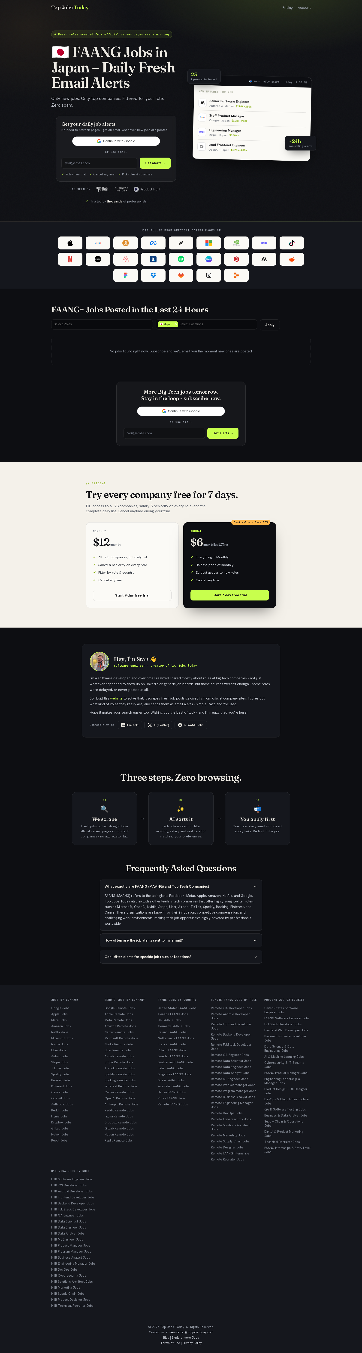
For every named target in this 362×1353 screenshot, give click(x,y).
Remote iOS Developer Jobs (231, 1008)
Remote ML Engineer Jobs (229, 1079)
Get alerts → (222, 433)
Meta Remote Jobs (118, 1020)
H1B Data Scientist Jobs (68, 1221)
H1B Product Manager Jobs (70, 1245)
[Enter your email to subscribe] (99, 163)
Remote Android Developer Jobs (230, 1016)
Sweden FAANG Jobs (173, 1056)
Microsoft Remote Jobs (121, 1038)
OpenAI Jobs (60, 1098)
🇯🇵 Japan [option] (168, 324)
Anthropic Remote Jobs (121, 1104)
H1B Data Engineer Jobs (68, 1227)
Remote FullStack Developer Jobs (231, 1046)
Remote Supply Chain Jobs (230, 1141)
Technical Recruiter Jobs (282, 1142)
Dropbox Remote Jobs (121, 1122)
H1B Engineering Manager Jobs (73, 1263)
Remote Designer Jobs (227, 1147)
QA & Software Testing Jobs (285, 1109)
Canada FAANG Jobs (173, 1014)
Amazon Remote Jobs (120, 1026)
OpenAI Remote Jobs (120, 1098)
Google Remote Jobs (120, 1008)
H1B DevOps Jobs (64, 1269)
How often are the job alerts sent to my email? (181, 940)
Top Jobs (70, 7)
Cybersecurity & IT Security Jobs (284, 1065)
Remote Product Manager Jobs (233, 1085)
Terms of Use (170, 1343)
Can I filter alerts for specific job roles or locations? (181, 956)
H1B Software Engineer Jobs (71, 1179)
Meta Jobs (59, 1020)
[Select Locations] (192, 324)
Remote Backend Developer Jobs (231, 1036)
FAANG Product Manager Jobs (286, 1073)
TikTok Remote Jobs (120, 1068)
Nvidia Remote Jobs (119, 1044)
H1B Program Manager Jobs (71, 1251)
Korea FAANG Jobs (171, 1098)
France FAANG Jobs (172, 1044)
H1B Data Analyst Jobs (67, 1233)
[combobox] (102, 324)
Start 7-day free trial (132, 595)
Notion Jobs (60, 1134)
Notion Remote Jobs (119, 1134)
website (116, 698)
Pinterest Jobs (61, 1086)
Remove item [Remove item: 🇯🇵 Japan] (176, 324)
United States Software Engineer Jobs (281, 1010)
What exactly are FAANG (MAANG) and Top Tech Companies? (181, 886)
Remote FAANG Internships (230, 1153)
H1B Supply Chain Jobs (67, 1293)
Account (304, 7)
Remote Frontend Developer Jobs (231, 1026)
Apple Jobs (59, 1014)
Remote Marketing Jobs (228, 1135)
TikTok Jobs (60, 1068)
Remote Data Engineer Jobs (231, 1067)
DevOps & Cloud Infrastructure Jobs (286, 1101)
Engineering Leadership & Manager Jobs (282, 1081)
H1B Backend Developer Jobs (72, 1203)
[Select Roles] (64, 324)
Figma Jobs (59, 1116)
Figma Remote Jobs (119, 1116)
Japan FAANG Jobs (172, 1092)
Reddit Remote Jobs (119, 1110)
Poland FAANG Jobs (172, 1050)
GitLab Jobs (60, 1128)
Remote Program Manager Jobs (233, 1091)
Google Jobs (60, 1008)
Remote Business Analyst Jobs (233, 1097)
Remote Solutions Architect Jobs (230, 1127)
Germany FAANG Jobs (174, 1026)
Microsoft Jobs (62, 1038)
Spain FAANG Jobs (171, 1080)
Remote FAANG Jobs (173, 1104)
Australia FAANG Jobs (174, 1086)
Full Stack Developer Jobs (283, 1024)
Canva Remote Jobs (119, 1092)
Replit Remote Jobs (119, 1140)
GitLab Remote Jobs (119, 1128)
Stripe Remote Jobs (119, 1062)
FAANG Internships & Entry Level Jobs (287, 1150)
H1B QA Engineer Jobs (67, 1215)
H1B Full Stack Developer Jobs (73, 1209)
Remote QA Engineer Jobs (230, 1055)
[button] (116, 141)
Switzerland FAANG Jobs (175, 1062)
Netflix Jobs (59, 1032)
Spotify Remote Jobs (120, 1074)
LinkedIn (130, 725)
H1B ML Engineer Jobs (67, 1239)
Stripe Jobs (59, 1062)
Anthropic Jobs (62, 1104)
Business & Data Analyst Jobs (286, 1115)
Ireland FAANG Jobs (172, 1032)
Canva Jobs (60, 1092)
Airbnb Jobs (60, 1056)
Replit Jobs (59, 1140)
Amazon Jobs (61, 1026)
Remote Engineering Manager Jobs (232, 1105)
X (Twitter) (158, 725)
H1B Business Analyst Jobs (70, 1257)
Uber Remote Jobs (118, 1050)
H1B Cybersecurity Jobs (68, 1275)
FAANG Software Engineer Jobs (287, 1018)
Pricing (288, 7)
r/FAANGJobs (191, 725)
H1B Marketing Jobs (65, 1287)
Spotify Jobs (60, 1074)
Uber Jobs (58, 1050)
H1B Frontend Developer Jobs (72, 1197)
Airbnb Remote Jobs (119, 1056)
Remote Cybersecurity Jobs (231, 1119)
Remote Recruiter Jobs (227, 1159)
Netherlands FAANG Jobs (176, 1038)
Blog (166, 1337)
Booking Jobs (60, 1080)
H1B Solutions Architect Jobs (72, 1281)
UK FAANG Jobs (169, 1020)
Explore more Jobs (185, 1337)
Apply (270, 325)
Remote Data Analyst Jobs (230, 1073)
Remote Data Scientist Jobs (231, 1061)
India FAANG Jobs (171, 1068)
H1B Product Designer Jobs (70, 1299)
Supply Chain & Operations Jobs (283, 1123)
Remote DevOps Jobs (227, 1113)
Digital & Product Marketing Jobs (283, 1133)
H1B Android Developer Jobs (72, 1191)
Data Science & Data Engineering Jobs (279, 1048)
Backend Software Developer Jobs (285, 1038)
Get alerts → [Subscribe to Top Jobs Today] (155, 163)
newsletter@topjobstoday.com (191, 1332)
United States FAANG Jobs (177, 1008)
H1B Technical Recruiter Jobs (72, 1305)
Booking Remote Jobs (120, 1080)
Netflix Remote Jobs (119, 1032)
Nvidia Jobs (59, 1044)
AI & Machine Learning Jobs (284, 1056)
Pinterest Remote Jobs (121, 1086)
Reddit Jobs (60, 1110)
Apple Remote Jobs (119, 1014)
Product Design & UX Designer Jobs (285, 1091)
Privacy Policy (192, 1343)
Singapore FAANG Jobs (174, 1074)
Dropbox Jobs (61, 1122)
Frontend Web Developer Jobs (286, 1030)
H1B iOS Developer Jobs (69, 1185)
